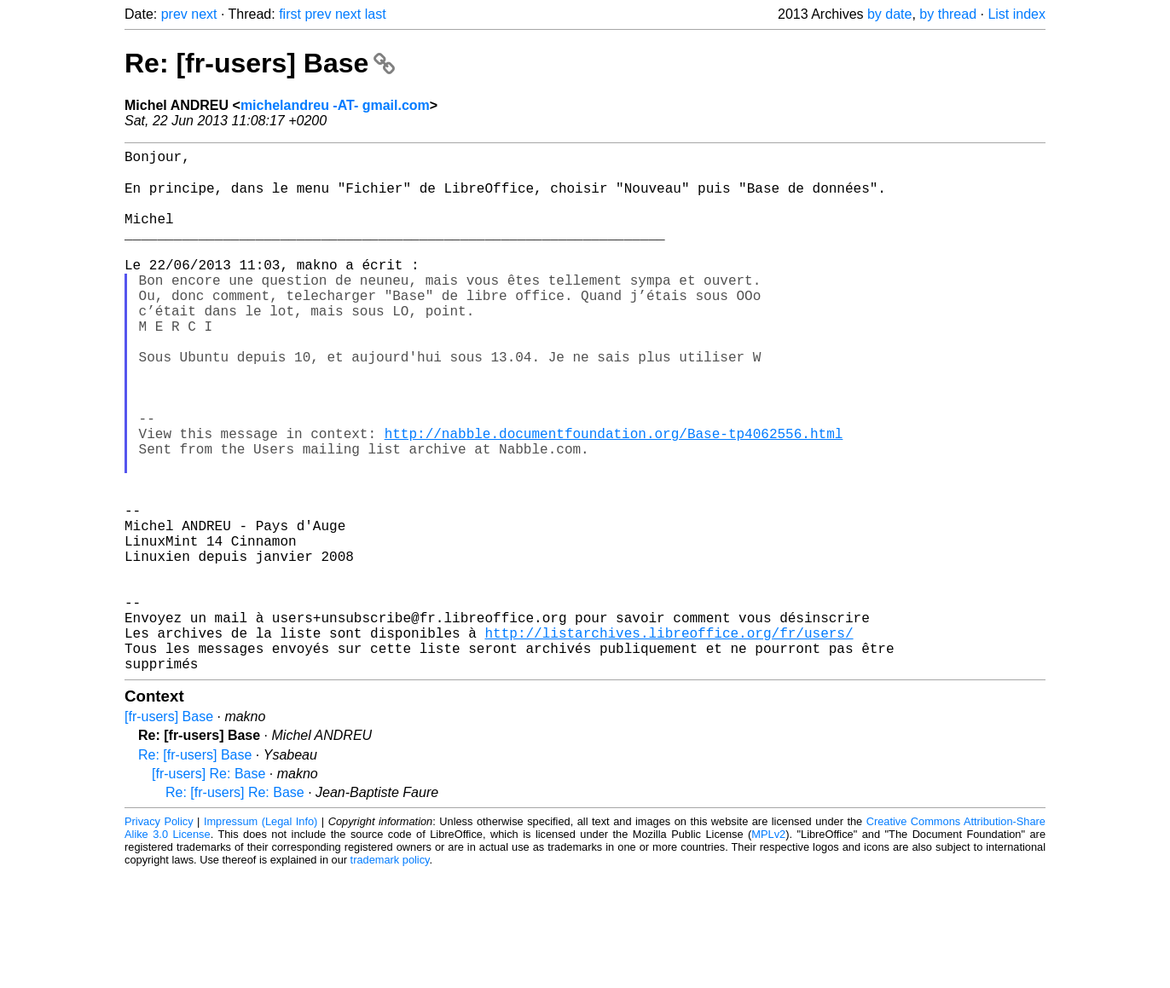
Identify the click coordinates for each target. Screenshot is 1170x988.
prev (174, 14)
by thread (947, 14)
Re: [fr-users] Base (260, 63)
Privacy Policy (159, 936)
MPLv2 (768, 949)
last (375, 14)
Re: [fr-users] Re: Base (234, 907)
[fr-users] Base (169, 831)
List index (1016, 14)
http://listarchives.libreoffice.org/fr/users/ (668, 740)
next (204, 14)
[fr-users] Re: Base (208, 888)
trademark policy (390, 974)
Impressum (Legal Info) (260, 936)
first (290, 14)
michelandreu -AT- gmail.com (335, 105)
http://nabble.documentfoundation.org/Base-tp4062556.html (614, 497)
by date (889, 14)
